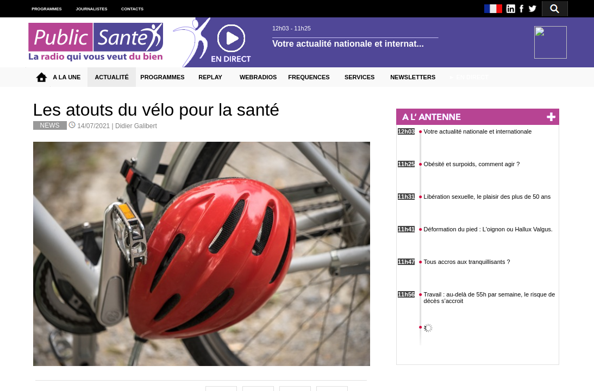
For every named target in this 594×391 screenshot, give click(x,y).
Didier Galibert (136, 126)
